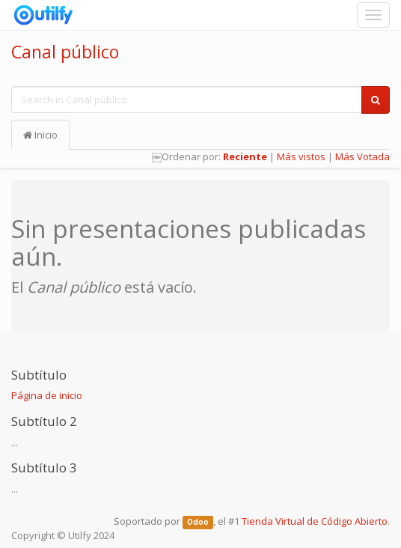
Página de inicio (46, 395)
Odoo (198, 522)
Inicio (40, 134)
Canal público (65, 52)
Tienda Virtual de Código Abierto (315, 521)
